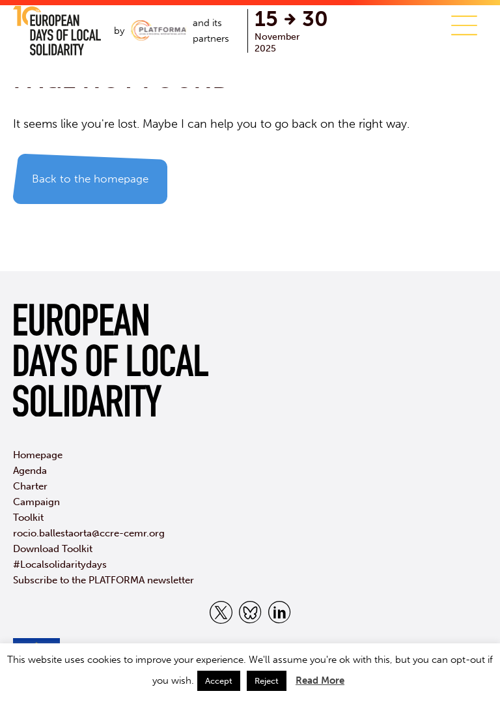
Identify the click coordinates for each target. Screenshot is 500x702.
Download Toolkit (52, 549)
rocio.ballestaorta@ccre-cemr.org (89, 533)
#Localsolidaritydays (60, 564)
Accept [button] (218, 681)
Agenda (30, 470)
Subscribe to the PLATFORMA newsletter (103, 580)
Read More (320, 680)
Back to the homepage (90, 178)
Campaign (36, 502)
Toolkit (28, 517)
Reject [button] (267, 681)
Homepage (37, 455)
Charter (30, 486)
